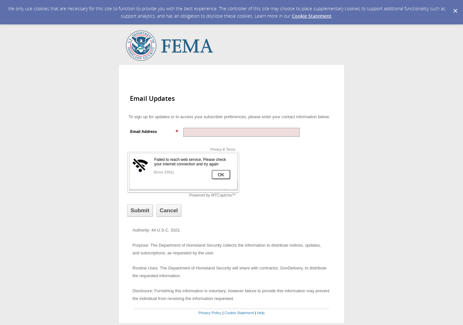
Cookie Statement (311, 16)
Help (261, 313)
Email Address (154, 131)
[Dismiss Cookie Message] (455, 6)
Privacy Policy (210, 313)
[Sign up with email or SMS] (140, 210)
